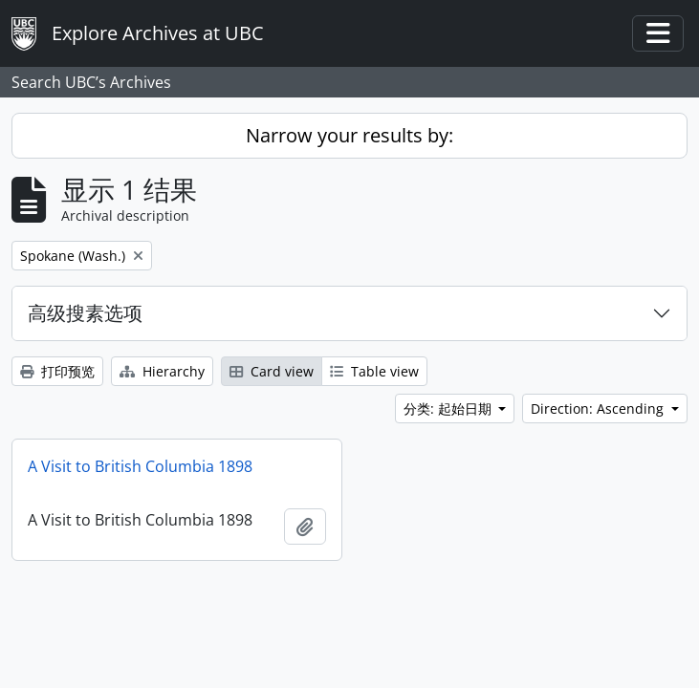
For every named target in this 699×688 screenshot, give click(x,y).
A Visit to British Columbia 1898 (140, 466)
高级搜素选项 (85, 313)
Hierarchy (162, 371)
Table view (374, 371)
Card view (271, 371)
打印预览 (57, 371)
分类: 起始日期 (449, 408)
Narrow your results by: (349, 135)
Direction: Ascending (599, 408)
